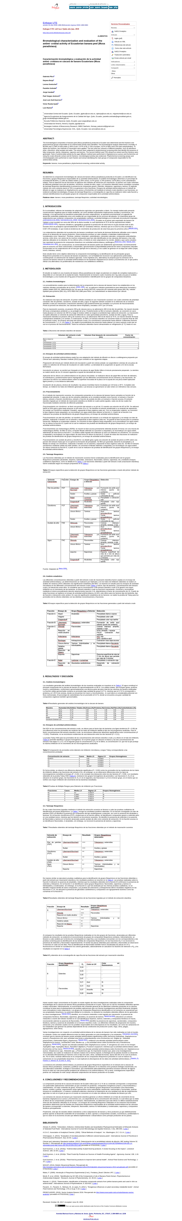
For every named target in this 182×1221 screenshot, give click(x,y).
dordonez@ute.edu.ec (91, 1219)
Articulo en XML (118, 42)
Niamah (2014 (66, 1014)
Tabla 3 (85, 463)
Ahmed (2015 (84, 1020)
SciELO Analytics (120, 31)
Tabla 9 (67, 949)
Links (126, 1129)
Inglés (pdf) (116, 38)
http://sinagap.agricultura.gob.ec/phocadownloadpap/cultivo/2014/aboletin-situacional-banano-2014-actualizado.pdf (85, 1167)
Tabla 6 (72, 776)
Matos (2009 (63, 568)
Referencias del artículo (121, 45)
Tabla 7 (76, 811)
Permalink (116, 78)
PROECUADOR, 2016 (50, 224)
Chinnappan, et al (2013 (129, 1034)
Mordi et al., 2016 (120, 241)
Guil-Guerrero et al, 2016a (51, 220)
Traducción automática (120, 55)
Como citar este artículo (123, 48)
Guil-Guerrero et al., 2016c (86, 220)
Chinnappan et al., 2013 (50, 244)
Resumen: (48, 173)
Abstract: (48, 138)
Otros (114, 71)
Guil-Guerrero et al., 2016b (69, 220)
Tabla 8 (110, 880)
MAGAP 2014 (133, 228)
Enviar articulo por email (121, 58)
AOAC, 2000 (80, 287)
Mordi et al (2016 (109, 1016)
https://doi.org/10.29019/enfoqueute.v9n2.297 (57, 32)
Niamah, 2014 (131, 241)
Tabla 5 (46, 740)
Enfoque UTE (50, 22)
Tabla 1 (94, 585)
